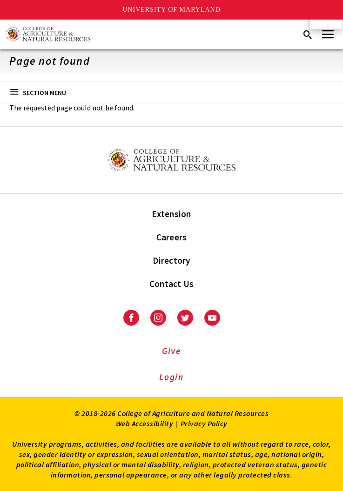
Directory (171, 260)
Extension (171, 213)
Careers (171, 237)
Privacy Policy (204, 423)
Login (171, 376)
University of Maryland (171, 9)
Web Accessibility (145, 423)
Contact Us (171, 283)
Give (171, 350)
